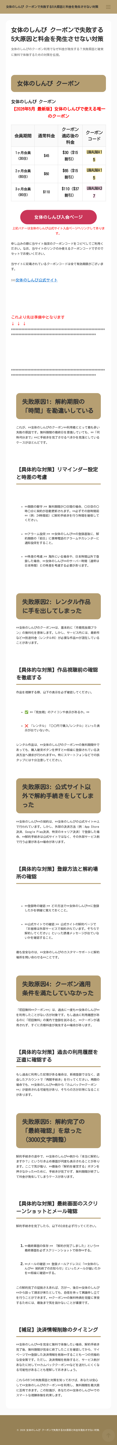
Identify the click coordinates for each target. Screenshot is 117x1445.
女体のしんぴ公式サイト (37, 280)
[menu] (108, 7)
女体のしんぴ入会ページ (58, 217)
